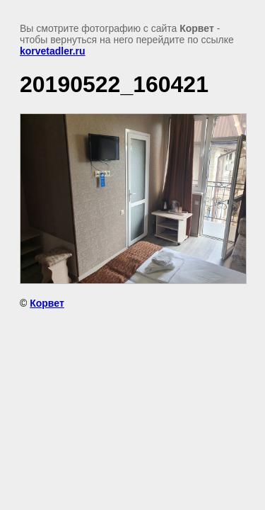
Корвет (47, 303)
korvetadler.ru (53, 51)
